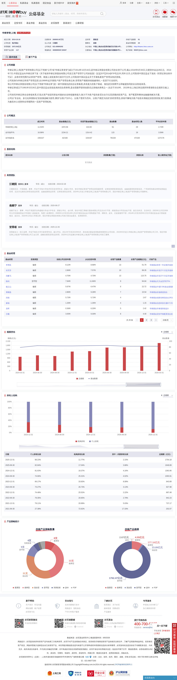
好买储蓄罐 (70, 620)
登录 (124, 3)
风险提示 (68, 608)
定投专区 (18, 23)
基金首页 (6, 23)
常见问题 (37, 605)
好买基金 (108, 620)
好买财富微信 (31, 620)
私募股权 (35, 3)
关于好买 (116, 605)
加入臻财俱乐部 (149, 608)
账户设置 (37, 608)
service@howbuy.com (151, 627)
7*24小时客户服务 (72, 612)
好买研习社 (30, 612)
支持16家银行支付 (72, 605)
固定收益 (47, 3)
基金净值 (30, 23)
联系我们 (107, 605)
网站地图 (29, 608)
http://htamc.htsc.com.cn (143, 46)
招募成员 (116, 608)
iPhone (69, 627)
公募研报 (79, 23)
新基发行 (67, 23)
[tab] (12, 57)
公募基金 (13, 3)
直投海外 (72, 3)
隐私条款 (77, 608)
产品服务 (107, 612)
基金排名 (43, 23)
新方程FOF (59, 3)
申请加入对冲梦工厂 (151, 605)
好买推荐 (55, 23)
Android (80, 627)
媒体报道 (107, 608)
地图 (87, 657)
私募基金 (24, 3)
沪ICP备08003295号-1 (123, 665)
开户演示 (29, 605)
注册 (131, 3)
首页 (3, 3)
